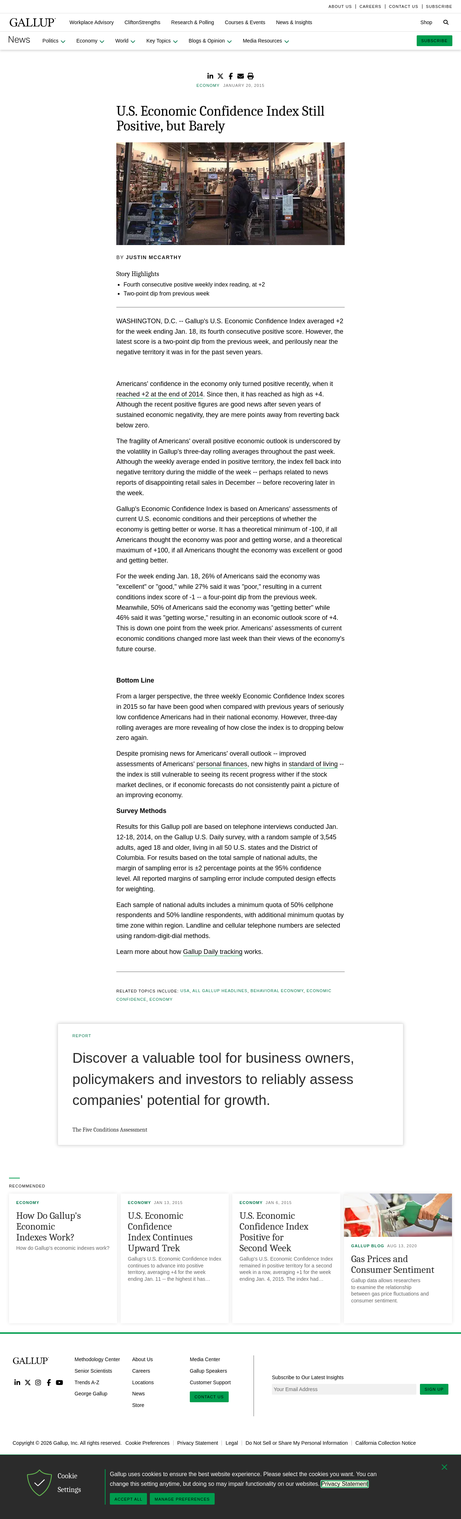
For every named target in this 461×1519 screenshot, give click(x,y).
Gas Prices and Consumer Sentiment (392, 1264)
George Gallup (91, 1393)
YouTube (59, 1382)
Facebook (49, 1382)
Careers (141, 1370)
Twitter (27, 1382)
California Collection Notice (385, 1443)
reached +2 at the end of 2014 (159, 394)
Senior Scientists (93, 1370)
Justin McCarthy (154, 257)
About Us (142, 1359)
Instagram (38, 1382)
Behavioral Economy (276, 991)
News (138, 1393)
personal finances (222, 764)
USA (185, 991)
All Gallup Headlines (219, 991)
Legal (231, 1443)
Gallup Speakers (208, 1370)
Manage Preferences (182, 1499)
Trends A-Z (87, 1382)
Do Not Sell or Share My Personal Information (297, 1443)
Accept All (128, 1499)
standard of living (313, 764)
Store (138, 1405)
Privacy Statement (197, 1443)
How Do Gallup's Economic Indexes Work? (48, 1226)
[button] (91, 22)
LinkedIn (17, 1382)
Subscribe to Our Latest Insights (308, 1377)
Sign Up (434, 1389)
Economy (161, 1000)
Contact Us (209, 1397)
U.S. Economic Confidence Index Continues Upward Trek (160, 1232)
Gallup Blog (367, 1246)
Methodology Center (97, 1359)
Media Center (205, 1359)
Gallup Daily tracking (212, 951)
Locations (143, 1382)
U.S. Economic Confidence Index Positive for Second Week (274, 1232)
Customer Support (210, 1382)
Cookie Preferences (147, 1443)
